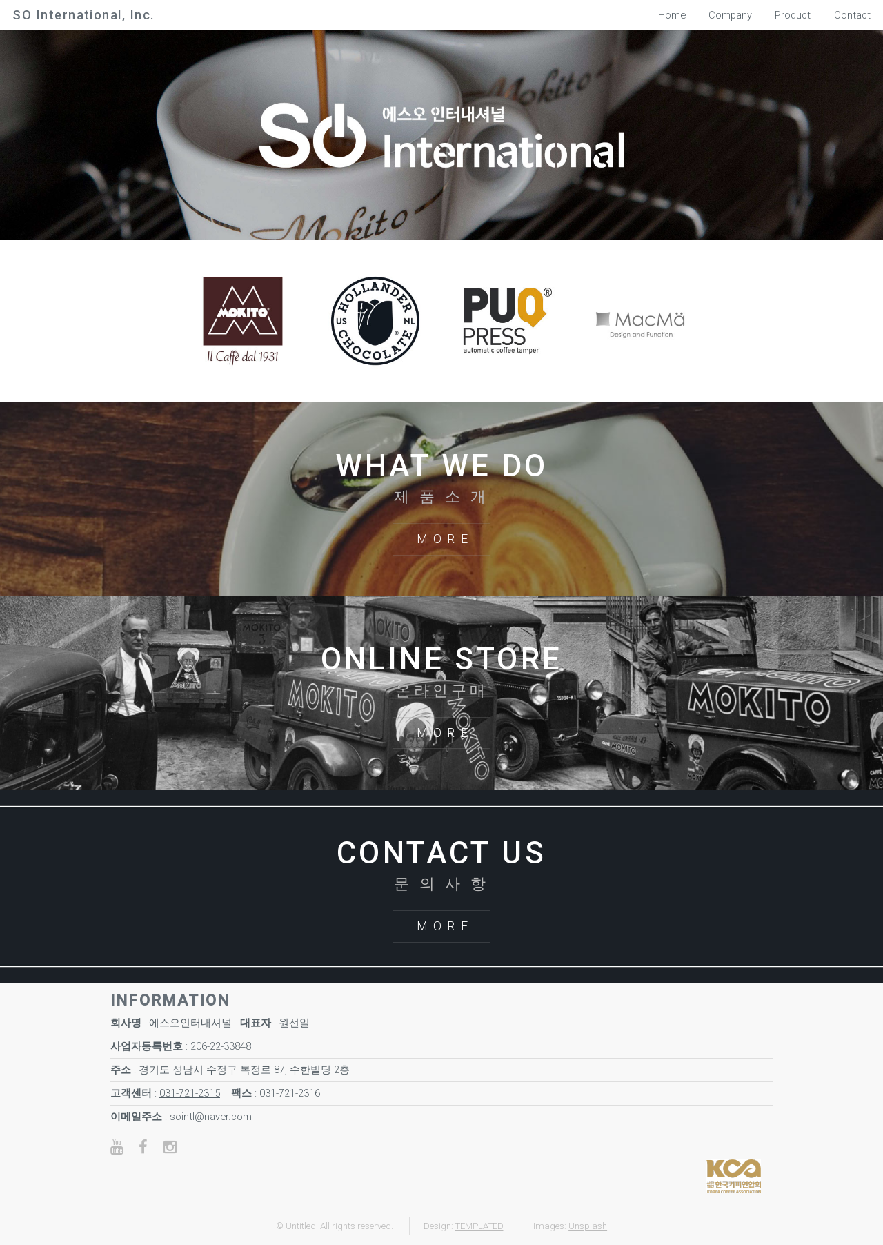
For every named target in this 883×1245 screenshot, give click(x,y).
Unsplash (587, 1226)
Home (672, 15)
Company (730, 15)
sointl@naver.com (211, 1116)
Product (793, 15)
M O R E (442, 539)
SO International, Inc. (83, 15)
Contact (852, 15)
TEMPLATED (479, 1226)
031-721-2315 (189, 1093)
